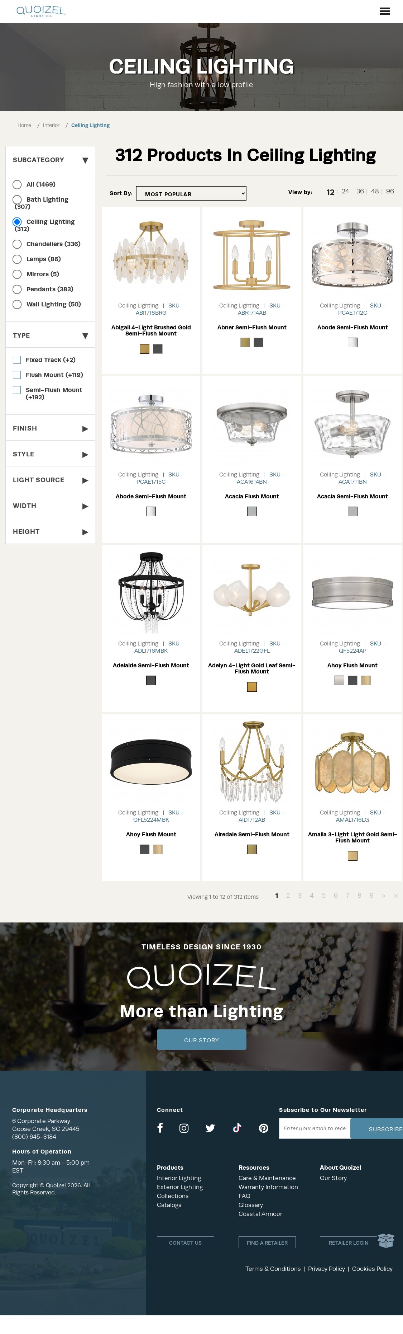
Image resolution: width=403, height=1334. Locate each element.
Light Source (50, 480)
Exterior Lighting (180, 1187)
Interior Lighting (179, 1178)
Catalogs (169, 1205)
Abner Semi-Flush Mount (252, 327)
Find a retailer (267, 1243)
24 (345, 191)
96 (390, 191)
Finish (50, 428)
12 (331, 191)
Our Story (201, 1040)
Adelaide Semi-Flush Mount (151, 665)
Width (50, 505)
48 (375, 191)
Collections (173, 1196)
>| (396, 895)
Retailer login (349, 1243)
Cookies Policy (372, 1268)
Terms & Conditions (273, 1268)
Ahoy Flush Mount (352, 665)
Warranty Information (268, 1187)
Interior (51, 125)
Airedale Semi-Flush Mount (252, 834)
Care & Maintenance (267, 1178)
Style (50, 454)
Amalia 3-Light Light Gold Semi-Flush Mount (352, 837)
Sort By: (121, 193)
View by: (300, 192)
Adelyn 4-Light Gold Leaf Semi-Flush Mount (252, 668)
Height (50, 531)
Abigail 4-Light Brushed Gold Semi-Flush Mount (151, 330)
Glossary (251, 1205)
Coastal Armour (260, 1214)
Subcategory (50, 160)
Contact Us (185, 1243)
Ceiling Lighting (90, 125)
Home (24, 125)
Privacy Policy (326, 1268)
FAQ (244, 1196)
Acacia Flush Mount (252, 496)
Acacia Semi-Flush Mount (352, 496)
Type (50, 335)
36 (360, 191)
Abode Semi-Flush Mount (352, 327)
